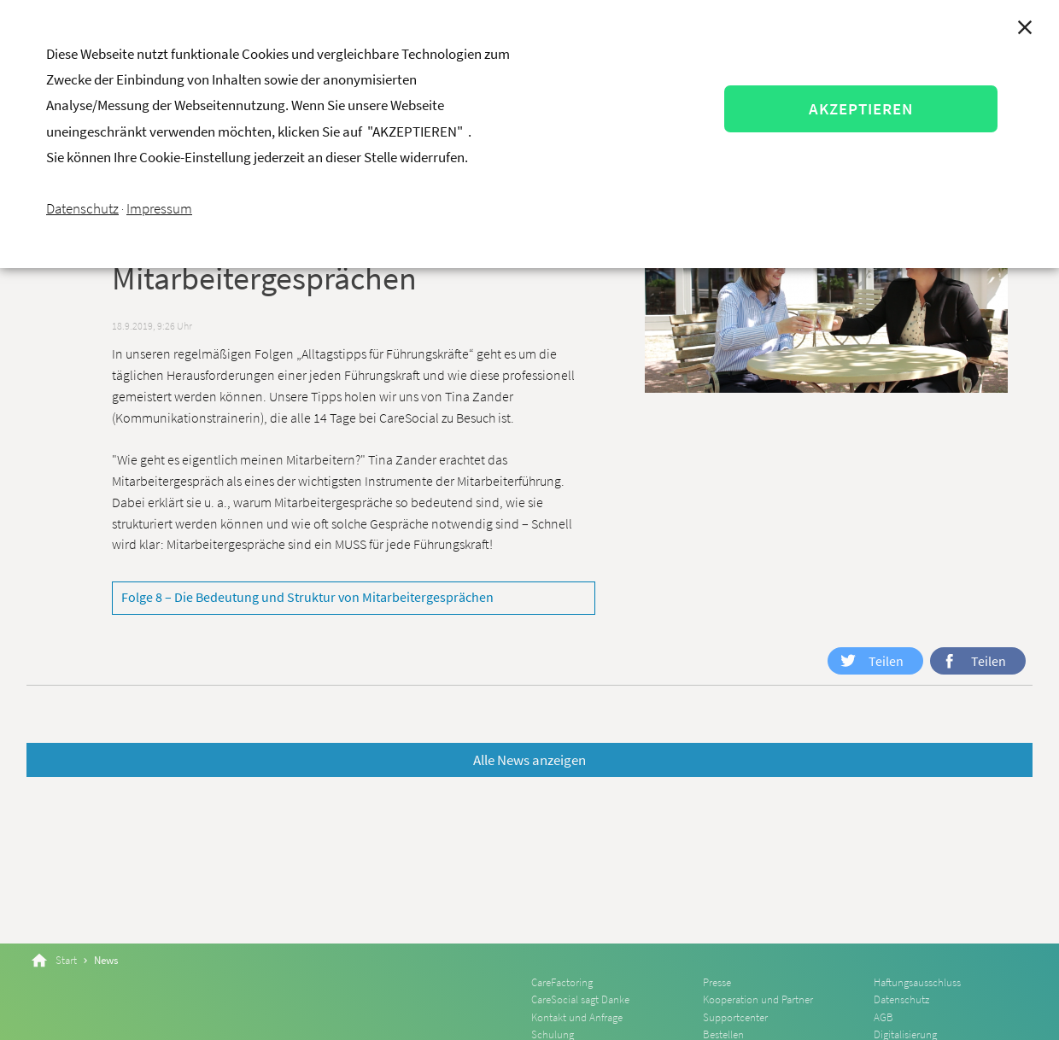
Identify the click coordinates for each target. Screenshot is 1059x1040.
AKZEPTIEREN (861, 108)
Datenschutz (82, 208)
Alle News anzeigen (529, 760)
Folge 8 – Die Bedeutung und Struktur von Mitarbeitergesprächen (307, 596)
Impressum (159, 208)
